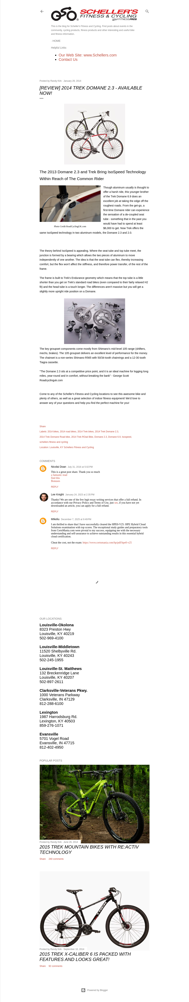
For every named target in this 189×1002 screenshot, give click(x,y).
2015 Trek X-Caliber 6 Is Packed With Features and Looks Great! (85, 956)
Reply (54, 487)
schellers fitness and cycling (54, 442)
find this (55, 478)
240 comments (56, 859)
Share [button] (43, 426)
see (116, 502)
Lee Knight (57, 494)
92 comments (55, 966)
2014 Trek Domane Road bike (55, 437)
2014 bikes (53, 431)
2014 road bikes (68, 431)
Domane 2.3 (100, 437)
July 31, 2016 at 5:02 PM (80, 467)
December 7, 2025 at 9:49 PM (76, 519)
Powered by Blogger (94, 990)
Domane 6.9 (114, 437)
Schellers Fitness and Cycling (79, 447)
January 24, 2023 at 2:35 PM (79, 494)
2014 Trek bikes (85, 431)
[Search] (147, 10)
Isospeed (126, 437)
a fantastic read (59, 475)
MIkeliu (55, 519)
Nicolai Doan (58, 466)
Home (56, 40)
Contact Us (68, 59)
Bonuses (55, 481)
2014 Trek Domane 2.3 (106, 431)
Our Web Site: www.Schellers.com (88, 55)
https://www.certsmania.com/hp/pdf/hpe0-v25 (107, 542)
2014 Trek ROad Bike (82, 437)
